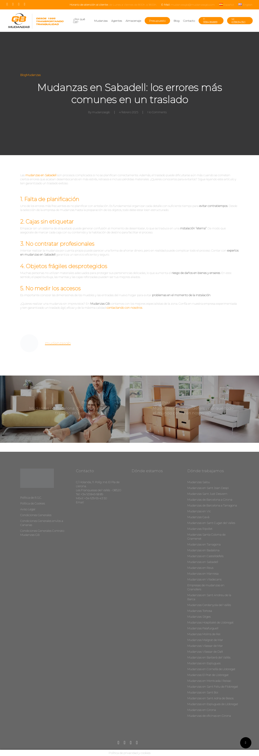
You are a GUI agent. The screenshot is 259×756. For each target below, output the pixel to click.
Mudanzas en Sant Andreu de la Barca (209, 597)
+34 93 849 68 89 (92, 494)
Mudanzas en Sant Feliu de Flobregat (212, 686)
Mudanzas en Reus (200, 567)
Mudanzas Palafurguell (202, 628)
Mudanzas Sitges (199, 616)
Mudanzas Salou (198, 482)
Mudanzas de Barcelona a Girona (209, 499)
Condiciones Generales (35, 515)
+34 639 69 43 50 (95, 498)
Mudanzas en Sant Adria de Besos (210, 698)
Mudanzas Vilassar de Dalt (205, 651)
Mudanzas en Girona (201, 710)
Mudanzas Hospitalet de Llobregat (210, 622)
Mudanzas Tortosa (199, 611)
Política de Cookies (32, 503)
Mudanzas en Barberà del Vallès (208, 657)
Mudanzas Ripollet (200, 528)
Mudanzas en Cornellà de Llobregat (211, 669)
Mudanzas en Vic (199, 511)
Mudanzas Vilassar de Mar (205, 645)
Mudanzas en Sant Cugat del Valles (211, 523)
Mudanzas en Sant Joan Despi (208, 488)
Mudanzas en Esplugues (204, 663)
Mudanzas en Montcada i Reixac (209, 680)
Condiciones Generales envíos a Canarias (41, 523)
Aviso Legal (27, 509)
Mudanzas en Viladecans (204, 579)
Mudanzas (33, 75)
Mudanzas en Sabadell (202, 562)
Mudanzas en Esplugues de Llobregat (212, 704)
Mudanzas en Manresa (203, 573)
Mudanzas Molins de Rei (203, 634)
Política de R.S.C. (31, 497)
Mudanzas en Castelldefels (205, 556)
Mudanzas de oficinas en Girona (209, 715)
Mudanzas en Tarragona (204, 544)
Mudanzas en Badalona (203, 550)
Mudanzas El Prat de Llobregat (208, 675)
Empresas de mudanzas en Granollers (205, 587)
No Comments (157, 112)
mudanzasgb (101, 112)
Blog (23, 75)
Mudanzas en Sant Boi (202, 692)
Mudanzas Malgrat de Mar (205, 640)
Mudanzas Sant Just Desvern (207, 493)
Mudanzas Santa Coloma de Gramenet (206, 536)
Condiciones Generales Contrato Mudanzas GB (42, 533)
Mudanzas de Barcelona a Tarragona (212, 505)
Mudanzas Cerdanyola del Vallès (209, 605)
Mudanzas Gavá (198, 517)
